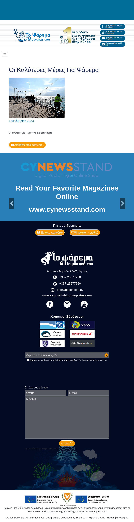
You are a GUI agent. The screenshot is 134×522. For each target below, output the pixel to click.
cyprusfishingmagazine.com (41, 448)
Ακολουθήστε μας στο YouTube (112, 38)
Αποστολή (67, 443)
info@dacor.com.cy (70, 290)
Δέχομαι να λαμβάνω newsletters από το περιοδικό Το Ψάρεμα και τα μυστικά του (68, 360)
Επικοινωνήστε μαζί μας (112, 44)
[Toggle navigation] (5, 54)
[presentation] (50, 368)
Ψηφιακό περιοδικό (84, 232)
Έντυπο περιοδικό (50, 232)
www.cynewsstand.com (67, 209)
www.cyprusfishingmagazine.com (67, 295)
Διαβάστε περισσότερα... (27, 144)
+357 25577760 (70, 283)
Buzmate (80, 517)
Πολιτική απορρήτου (117, 517)
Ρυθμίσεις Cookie (96, 517)
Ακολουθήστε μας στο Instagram (112, 32)
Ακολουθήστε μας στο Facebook (112, 26)
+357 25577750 (70, 277)
